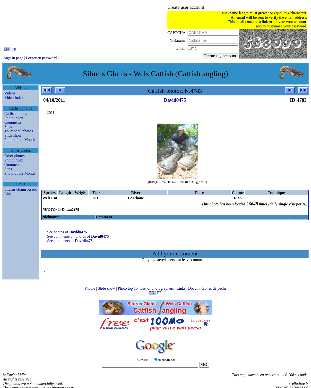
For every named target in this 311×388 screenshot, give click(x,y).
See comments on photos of (78, 236)
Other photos (14, 156)
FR (14, 49)
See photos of (67, 232)
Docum (194, 288)
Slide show (13, 135)
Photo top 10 (128, 288)
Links (8, 194)
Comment (12, 164)
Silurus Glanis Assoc (20, 189)
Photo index (13, 118)
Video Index (14, 97)
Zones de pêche (215, 288)
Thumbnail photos (18, 131)
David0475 (175, 100)
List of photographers (157, 288)
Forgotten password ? (42, 58)
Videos (9, 93)
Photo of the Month (19, 140)
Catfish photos (15, 113)
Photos (90, 288)
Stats (8, 127)
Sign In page (13, 58)
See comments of (70, 241)
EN (7, 49)
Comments (12, 122)
